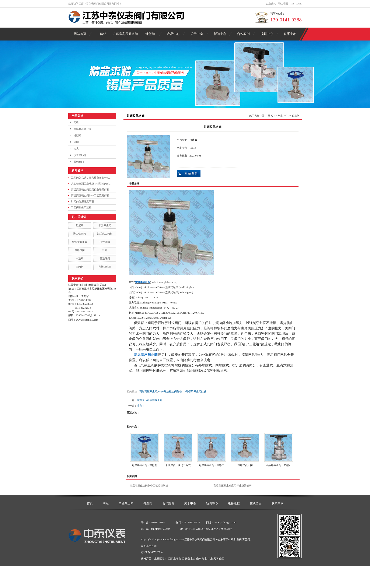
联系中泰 (290, 34)
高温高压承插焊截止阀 (149, 400)
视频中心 (266, 34)
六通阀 (79, 258)
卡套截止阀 (104, 225)
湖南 (216, 558)
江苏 (170, 558)
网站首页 (80, 34)
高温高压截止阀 (127, 34)
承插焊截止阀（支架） (278, 465)
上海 (175, 558)
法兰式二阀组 (104, 233)
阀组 (103, 34)
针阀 (104, 250)
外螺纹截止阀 (79, 241)
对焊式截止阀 (245, 465)
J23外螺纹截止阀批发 (194, 391)
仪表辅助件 (80, 155)
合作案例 (243, 34)
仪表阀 (296, 115)
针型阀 (150, 34)
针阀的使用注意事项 (82, 201)
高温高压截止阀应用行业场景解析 (90, 189)
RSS (292, 3)
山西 (221, 558)
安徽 (187, 558)
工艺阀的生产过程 (81, 207)
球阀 (76, 142)
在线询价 (188, 173)
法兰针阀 (105, 241)
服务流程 (234, 503)
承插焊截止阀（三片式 (178, 465)
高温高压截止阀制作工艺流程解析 (90, 195)
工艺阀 (246, 539)
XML (299, 3)
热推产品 (146, 558)
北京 (193, 558)
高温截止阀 (126, 503)
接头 (76, 148)
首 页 (270, 115)
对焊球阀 (79, 250)
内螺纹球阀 (104, 266)
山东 (198, 558)
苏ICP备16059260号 (152, 552)
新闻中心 (220, 34)
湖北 (204, 558)
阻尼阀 (79, 225)
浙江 (181, 558)
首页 (90, 503)
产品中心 (173, 34)
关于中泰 (196, 34)
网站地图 (283, 3)
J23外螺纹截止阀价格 (170, 391)
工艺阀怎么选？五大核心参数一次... (91, 177)
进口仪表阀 (79, 233)
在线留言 (256, 503)
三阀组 (79, 266)
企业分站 (271, 3)
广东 (210, 558)
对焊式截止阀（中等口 (211, 465)
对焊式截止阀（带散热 (144, 465)
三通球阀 (105, 258)
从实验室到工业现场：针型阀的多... (91, 183)
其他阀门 (79, 161)
